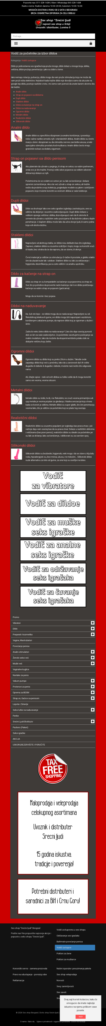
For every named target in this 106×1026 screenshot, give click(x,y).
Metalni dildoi (22, 115)
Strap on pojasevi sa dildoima (29, 95)
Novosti (60, 980)
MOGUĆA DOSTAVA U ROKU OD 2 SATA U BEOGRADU (53, 10)
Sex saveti (61, 992)
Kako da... (31, 1021)
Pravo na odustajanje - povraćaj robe (30, 974)
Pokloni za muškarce (66, 959)
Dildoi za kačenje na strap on (29, 105)
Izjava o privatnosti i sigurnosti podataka (53, 1021)
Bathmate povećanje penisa (70, 941)
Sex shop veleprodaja (67, 974)
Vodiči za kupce (28, 60)
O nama (23, 1021)
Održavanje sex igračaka (68, 935)
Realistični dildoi (23, 118)
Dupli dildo (20, 98)
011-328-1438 (43, 2)
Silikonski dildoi (23, 121)
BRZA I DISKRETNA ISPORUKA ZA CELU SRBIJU (53, 13)
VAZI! (81, 1017)
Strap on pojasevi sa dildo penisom (38, 158)
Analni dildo (21, 91)
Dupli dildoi (19, 200)
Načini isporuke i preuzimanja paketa (74, 968)
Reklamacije (18, 980)
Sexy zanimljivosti (65, 986)
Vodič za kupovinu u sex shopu (71, 930)
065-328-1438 (74, 2)
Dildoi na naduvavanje (26, 108)
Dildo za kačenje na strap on (33, 274)
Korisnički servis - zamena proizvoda (30, 968)
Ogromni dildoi (22, 111)
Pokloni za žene (64, 953)
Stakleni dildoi (22, 101)
